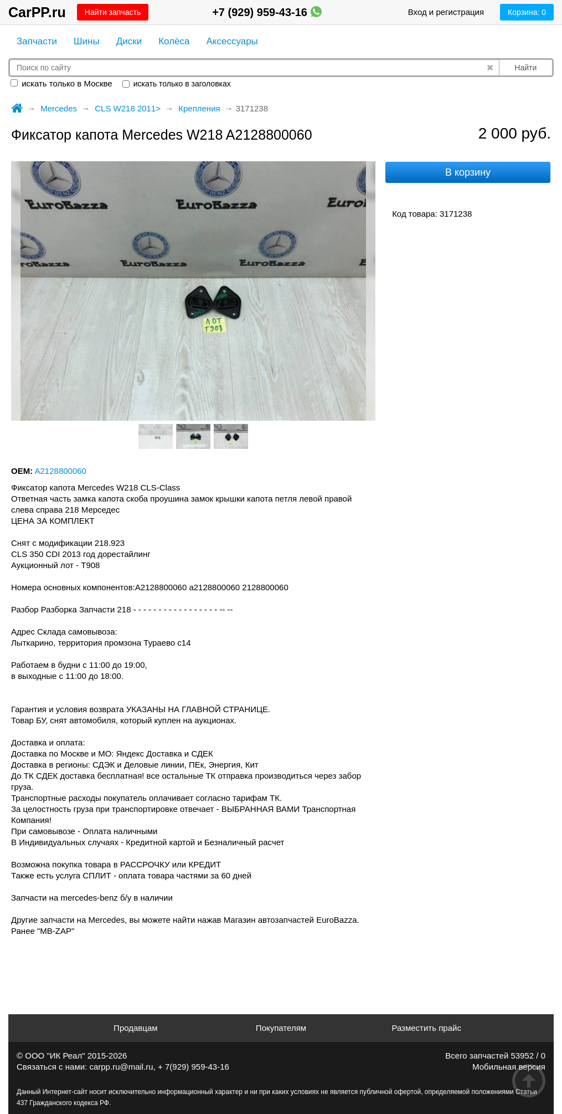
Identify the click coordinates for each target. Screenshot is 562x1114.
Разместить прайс (426, 1028)
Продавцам (135, 1028)
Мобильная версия (508, 1066)
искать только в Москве (61, 83)
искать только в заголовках (176, 83)
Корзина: (527, 12)
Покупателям (281, 1028)
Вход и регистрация (446, 12)
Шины (87, 41)
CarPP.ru (37, 12)
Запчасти (37, 41)
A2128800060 (60, 471)
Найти (525, 67)
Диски (129, 41)
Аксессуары (231, 41)
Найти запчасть (113, 12)
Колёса (173, 41)
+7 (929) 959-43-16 (266, 12)
